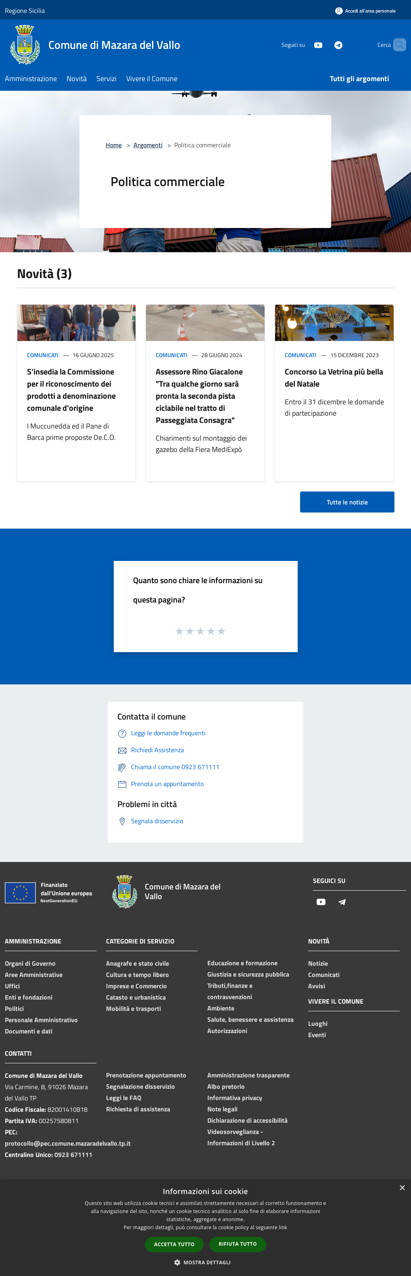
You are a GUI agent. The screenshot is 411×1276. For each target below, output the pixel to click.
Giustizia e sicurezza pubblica (248, 974)
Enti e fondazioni (28, 997)
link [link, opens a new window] (283, 1227)
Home (114, 145)
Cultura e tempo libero (137, 974)
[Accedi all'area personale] (365, 10)
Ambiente (220, 1008)
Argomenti (148, 145)
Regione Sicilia (25, 10)
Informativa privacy (234, 1097)
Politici (14, 1008)
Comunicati (42, 355)
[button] (205, 1262)
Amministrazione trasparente (248, 1075)
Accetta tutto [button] (174, 1244)
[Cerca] (396, 44)
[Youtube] (304, 44)
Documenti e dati (28, 1031)
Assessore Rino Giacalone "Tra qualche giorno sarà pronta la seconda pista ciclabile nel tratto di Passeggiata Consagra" (199, 395)
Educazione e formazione (242, 963)
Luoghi (318, 1023)
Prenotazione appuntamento (146, 1075)
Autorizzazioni (227, 1030)
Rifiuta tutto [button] (238, 1243)
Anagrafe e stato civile (137, 963)
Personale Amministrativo (41, 1020)
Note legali (222, 1109)
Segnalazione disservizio (140, 1086)
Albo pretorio (226, 1086)
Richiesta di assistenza (138, 1109)
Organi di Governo (30, 963)
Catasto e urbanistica (136, 997)
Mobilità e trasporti (133, 1008)
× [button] (402, 1188)
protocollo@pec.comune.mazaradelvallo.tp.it (68, 1143)
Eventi (317, 1035)
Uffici (12, 986)
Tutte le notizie (347, 502)
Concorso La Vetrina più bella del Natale (334, 377)
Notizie (318, 963)
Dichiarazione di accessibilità (247, 1120)
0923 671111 (73, 1154)
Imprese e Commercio (136, 986)
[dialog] (205, 1228)
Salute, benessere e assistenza (250, 1019)
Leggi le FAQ (123, 1097)
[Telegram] (325, 44)
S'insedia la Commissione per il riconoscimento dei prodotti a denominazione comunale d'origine (71, 389)
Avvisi (316, 986)
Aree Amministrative (34, 974)
